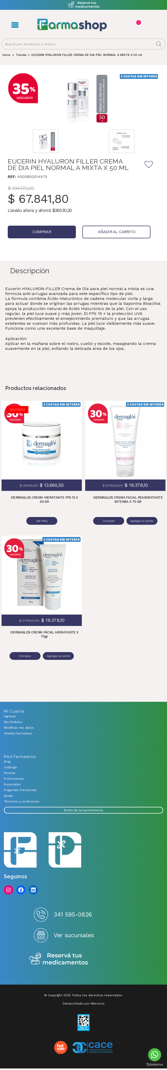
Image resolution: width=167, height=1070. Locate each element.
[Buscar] (158, 44)
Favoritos (143, 25)
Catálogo (10, 767)
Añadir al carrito (116, 231)
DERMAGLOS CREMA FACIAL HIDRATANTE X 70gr (44, 634)
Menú (15, 25)
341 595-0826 (73, 914)
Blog (7, 761)
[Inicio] (7, 55)
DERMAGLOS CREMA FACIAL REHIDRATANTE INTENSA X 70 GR (128, 500)
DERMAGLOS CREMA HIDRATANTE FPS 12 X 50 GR (44, 500)
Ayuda (8, 795)
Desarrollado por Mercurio (84, 1003)
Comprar (42, 231)
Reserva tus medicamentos (58, 959)
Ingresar (10, 716)
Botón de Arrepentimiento (83, 809)
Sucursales (12, 784)
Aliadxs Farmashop (18, 733)
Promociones (13, 778)
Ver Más (41, 521)
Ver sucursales (74, 935)
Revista (9, 772)
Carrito (138, 22)
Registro (127, 25)
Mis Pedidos (13, 721)
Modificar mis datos (19, 727)
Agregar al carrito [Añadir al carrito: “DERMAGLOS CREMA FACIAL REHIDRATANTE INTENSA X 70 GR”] (142, 521)
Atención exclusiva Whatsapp (83, 4)
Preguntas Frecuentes (20, 789)
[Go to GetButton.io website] (154, 1064)
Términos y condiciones (21, 801)
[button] (152, 168)
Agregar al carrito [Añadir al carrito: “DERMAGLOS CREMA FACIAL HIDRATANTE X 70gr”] (58, 656)
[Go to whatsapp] (154, 1054)
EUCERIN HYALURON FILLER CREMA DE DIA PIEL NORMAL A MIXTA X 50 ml (86, 55)
